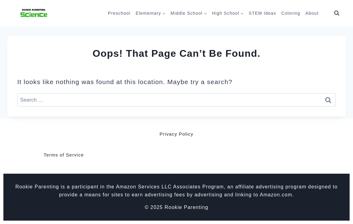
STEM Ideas (262, 13)
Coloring (290, 13)
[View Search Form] (336, 13)
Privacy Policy (177, 134)
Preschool (119, 13)
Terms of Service (64, 154)
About (312, 13)
